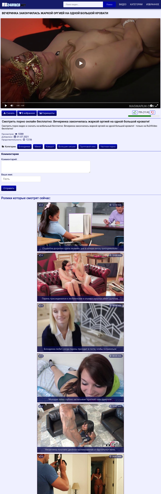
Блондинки (24, 146)
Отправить (8, 188)
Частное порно (108, 146)
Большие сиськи (67, 146)
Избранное (152, 4)
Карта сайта (7, 488)
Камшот (50, 146)
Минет (38, 146)
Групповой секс (88, 146)
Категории (136, 4)
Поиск (109, 4)
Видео (122, 4)
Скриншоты (47, 113)
